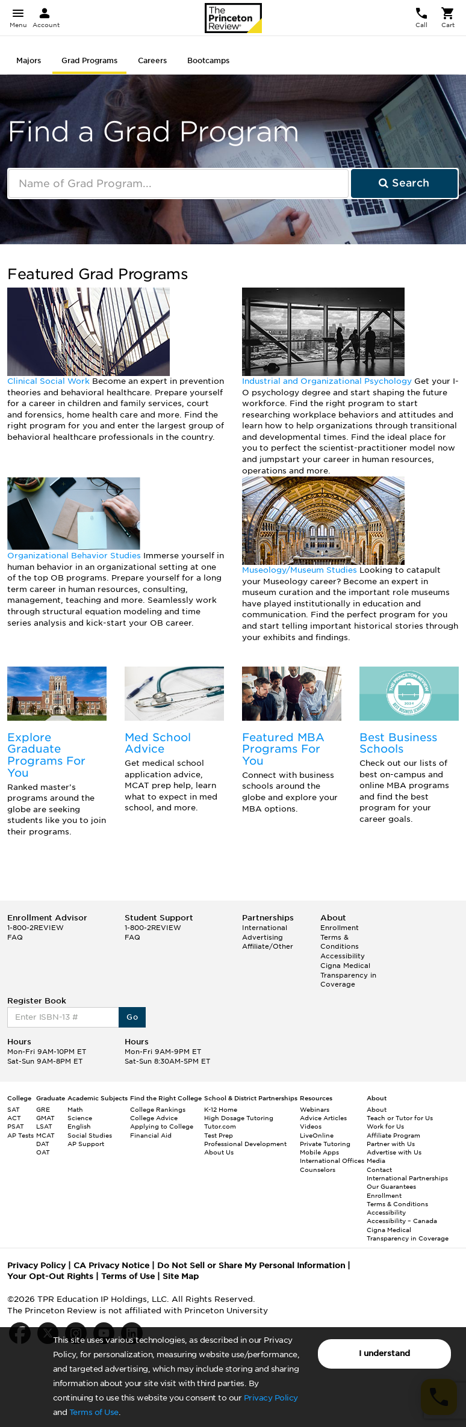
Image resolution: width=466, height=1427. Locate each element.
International (264, 927)
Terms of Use (94, 1412)
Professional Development (245, 1143)
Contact (379, 1169)
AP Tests (20, 1135)
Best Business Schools (398, 743)
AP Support (85, 1143)
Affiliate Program (393, 1135)
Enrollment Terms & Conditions (339, 937)
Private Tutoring (325, 1143)
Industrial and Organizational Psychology (328, 381)
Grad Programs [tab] (89, 60)
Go (132, 1017)
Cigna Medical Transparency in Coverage (348, 974)
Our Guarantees (391, 1186)
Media (376, 1160)
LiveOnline (317, 1135)
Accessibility (342, 956)
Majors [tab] (28, 60)
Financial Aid (151, 1135)
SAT (13, 1109)
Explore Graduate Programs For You (46, 755)
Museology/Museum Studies (300, 570)
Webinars (314, 1109)
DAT (42, 1143)
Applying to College (161, 1126)
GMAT (45, 1117)
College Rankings (157, 1109)
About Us (219, 1152)
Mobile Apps (319, 1152)
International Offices (332, 1160)
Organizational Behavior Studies (75, 555)
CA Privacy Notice (111, 1265)
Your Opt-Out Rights (50, 1276)
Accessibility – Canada (402, 1220)
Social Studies (89, 1135)
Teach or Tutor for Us (400, 1117)
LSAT (44, 1126)
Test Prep (218, 1135)
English (79, 1126)
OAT (43, 1152)
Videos (311, 1126)
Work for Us (385, 1126)
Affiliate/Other (267, 946)
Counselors (317, 1169)
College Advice (154, 1117)
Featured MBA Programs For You (283, 749)
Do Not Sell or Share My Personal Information (251, 1265)
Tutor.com (220, 1126)
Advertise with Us (394, 1152)
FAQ (15, 937)
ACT (14, 1117)
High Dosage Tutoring (238, 1117)
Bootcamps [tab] (208, 60)
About (377, 1109)
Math (75, 1109)
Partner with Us (391, 1143)
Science (79, 1117)
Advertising (262, 937)
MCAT (45, 1135)
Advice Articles (323, 1117)
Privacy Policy (271, 1397)
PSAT (15, 1126)
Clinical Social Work (49, 381)
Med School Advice (158, 743)
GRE (43, 1109)
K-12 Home (220, 1109)
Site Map (181, 1276)
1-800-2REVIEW (35, 927)
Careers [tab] (152, 60)
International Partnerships (407, 1178)
